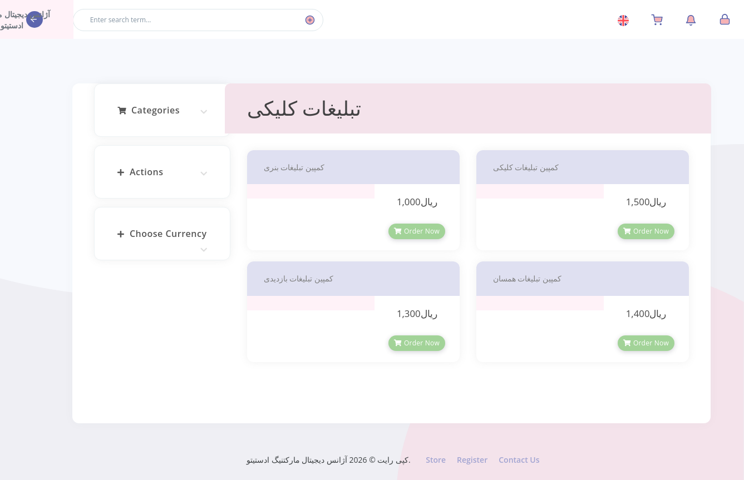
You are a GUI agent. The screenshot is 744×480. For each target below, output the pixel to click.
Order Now (419, 231)
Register (474, 459)
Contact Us (521, 459)
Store (438, 459)
